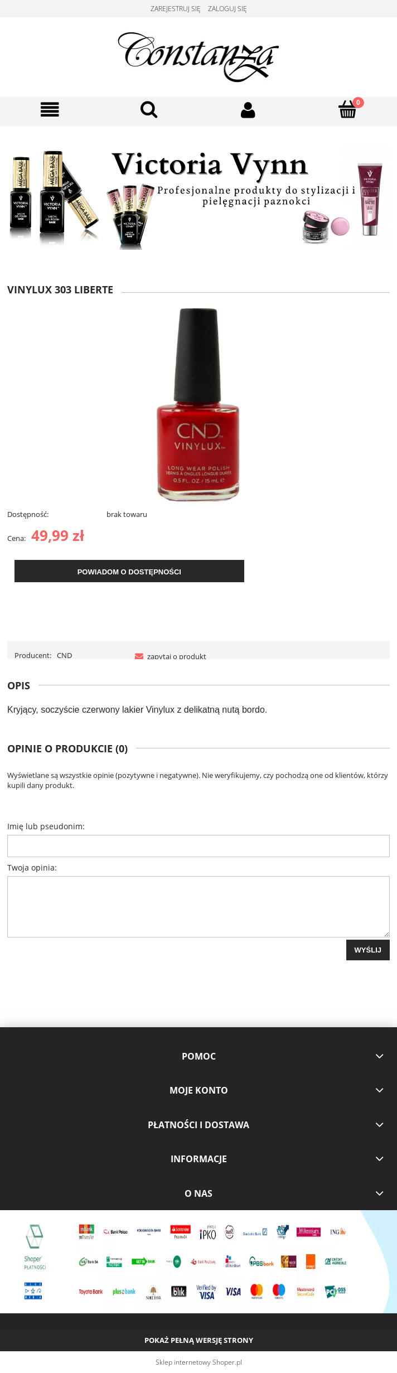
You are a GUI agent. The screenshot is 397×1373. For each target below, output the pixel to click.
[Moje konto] (248, 110)
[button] (50, 110)
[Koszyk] (347, 109)
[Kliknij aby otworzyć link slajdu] (198, 197)
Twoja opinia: (32, 867)
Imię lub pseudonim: (46, 826)
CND (64, 655)
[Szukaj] (149, 109)
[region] (198, 197)
